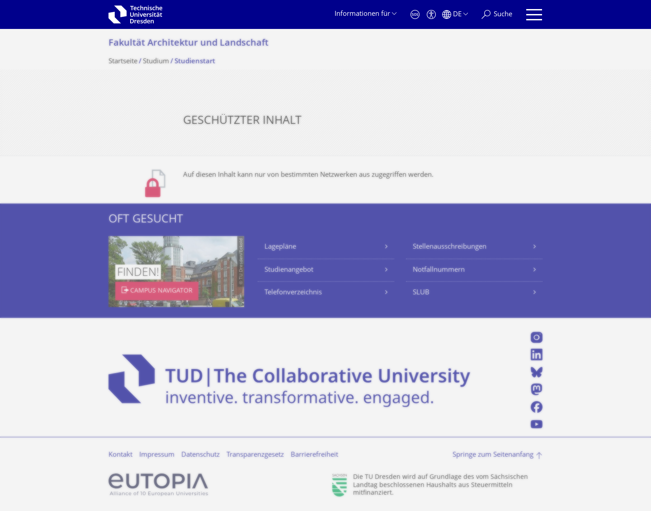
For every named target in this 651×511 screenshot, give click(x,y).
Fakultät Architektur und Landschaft (188, 43)
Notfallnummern (439, 270)
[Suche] (496, 14)
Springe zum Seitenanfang (493, 455)
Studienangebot (288, 270)
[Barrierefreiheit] (431, 14)
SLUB (421, 292)
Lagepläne (280, 247)
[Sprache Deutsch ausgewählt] (455, 14)
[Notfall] (415, 14)
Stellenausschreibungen (449, 247)
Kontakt (120, 455)
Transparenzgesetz (255, 455)
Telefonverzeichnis (293, 292)
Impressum (157, 455)
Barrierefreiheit (314, 455)
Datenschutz (200, 455)
